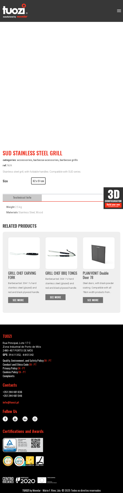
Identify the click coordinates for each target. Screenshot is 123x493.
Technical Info (22, 197)
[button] (38, 181)
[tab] (22, 197)
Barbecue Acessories (46, 160)
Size (5, 181)
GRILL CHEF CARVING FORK (22, 275)
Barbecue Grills (69, 160)
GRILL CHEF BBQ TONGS (61, 273)
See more (18, 300)
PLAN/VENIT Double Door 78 (96, 275)
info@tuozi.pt (11, 402)
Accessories (24, 160)
